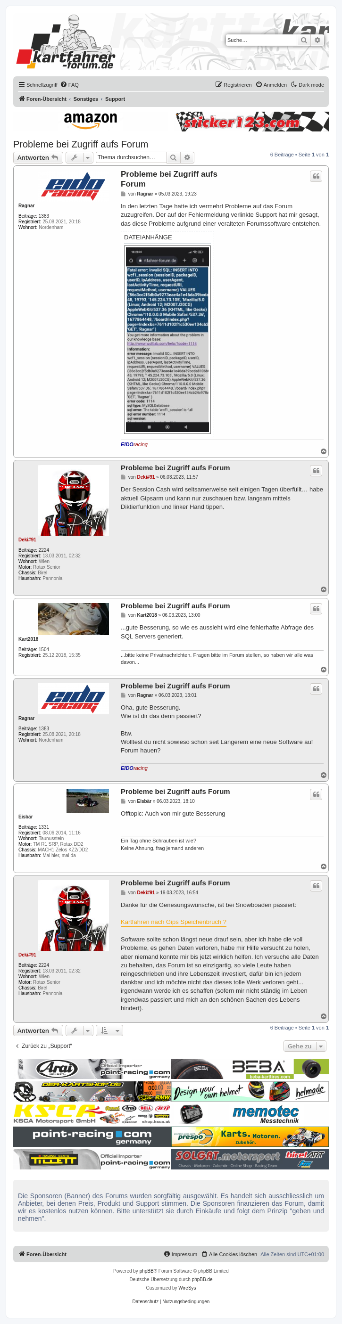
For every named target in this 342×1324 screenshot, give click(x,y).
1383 (44, 216)
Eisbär (25, 816)
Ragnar (26, 205)
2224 (44, 550)
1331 (44, 827)
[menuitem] (69, 84)
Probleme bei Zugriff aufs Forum (80, 144)
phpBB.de (202, 1279)
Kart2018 (28, 639)
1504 (44, 649)
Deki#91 (27, 539)
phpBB (147, 1271)
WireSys (187, 1288)
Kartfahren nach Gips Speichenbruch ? (173, 921)
